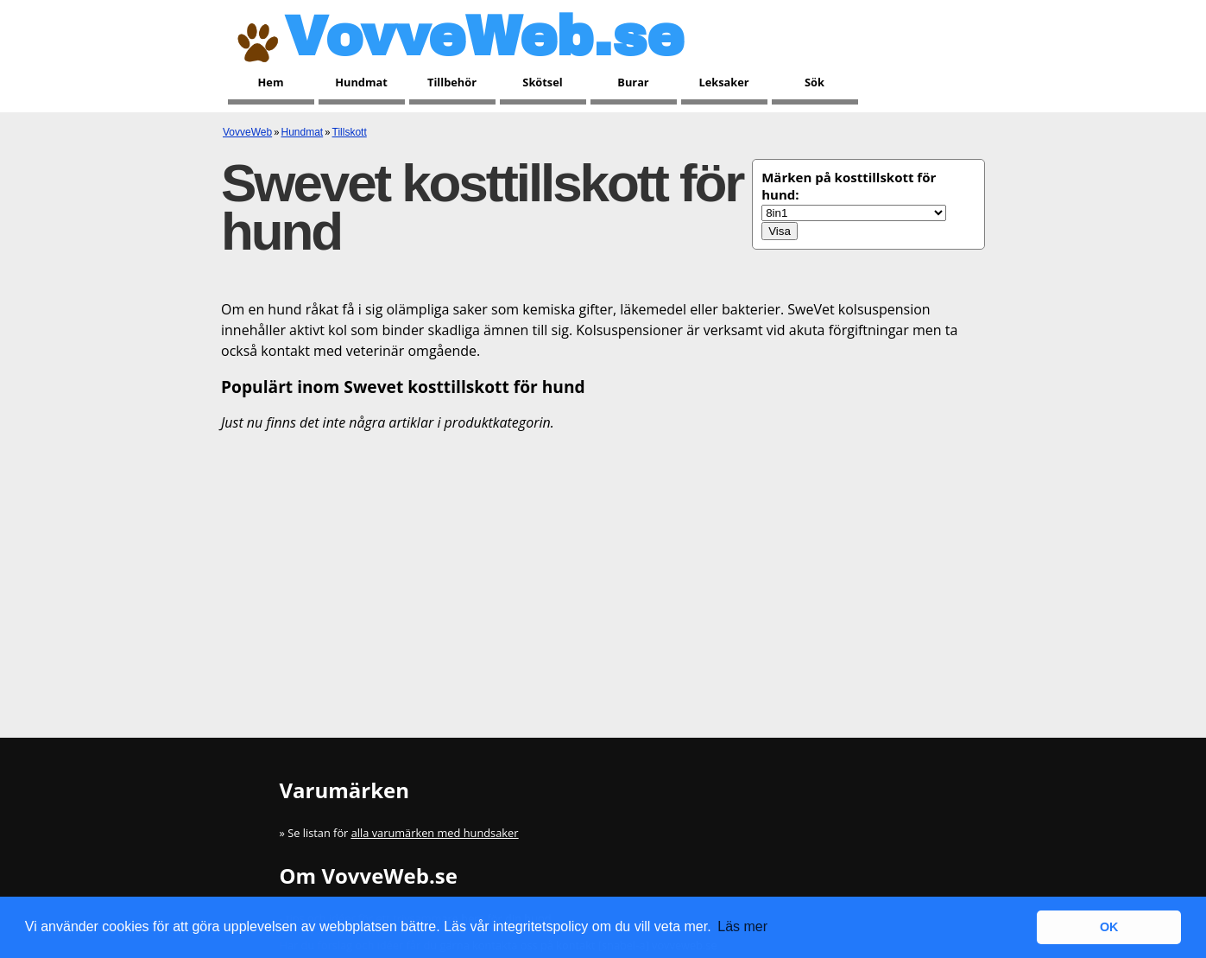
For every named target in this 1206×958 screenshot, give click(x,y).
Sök (814, 82)
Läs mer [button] (742, 926)
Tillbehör (452, 82)
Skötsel (542, 82)
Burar (632, 82)
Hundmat (361, 82)
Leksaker (723, 82)
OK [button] (1109, 927)
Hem (271, 82)
